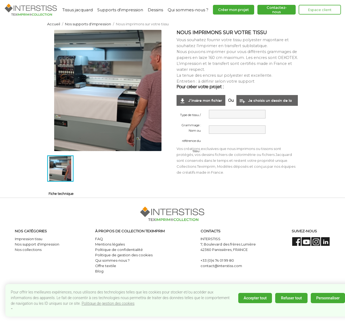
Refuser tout (291, 298)
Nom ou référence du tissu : (191, 132)
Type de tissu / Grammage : (190, 116)
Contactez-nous (277, 9)
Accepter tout (255, 298)
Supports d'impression (120, 9)
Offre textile (105, 266)
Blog (99, 271)
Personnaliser (328, 298)
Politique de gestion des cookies (108, 303)
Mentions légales (110, 244)
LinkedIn (325, 241)
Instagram (315, 241)
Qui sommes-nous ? (188, 9)
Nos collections (28, 249)
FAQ (99, 239)
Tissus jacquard (77, 9)
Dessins (155, 9)
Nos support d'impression (37, 244)
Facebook (296, 241)
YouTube (306, 241)
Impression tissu (28, 239)
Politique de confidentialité (119, 249)
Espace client (320, 10)
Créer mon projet (233, 10)
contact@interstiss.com (221, 266)
